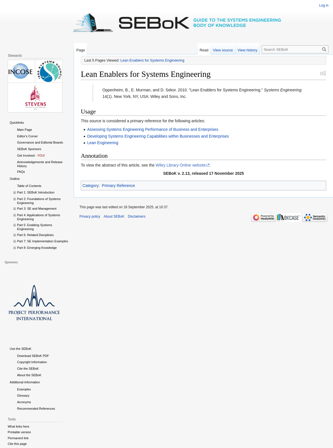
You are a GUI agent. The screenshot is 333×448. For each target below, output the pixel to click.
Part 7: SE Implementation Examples (42, 241)
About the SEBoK (29, 375)
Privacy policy (89, 216)
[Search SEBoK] (295, 49)
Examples (24, 389)
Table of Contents (29, 186)
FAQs (21, 171)
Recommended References (36, 408)
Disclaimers (137, 216)
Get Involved (26, 155)
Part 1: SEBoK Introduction (35, 192)
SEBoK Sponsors (29, 149)
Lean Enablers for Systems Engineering (152, 60)
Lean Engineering (102, 142)
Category (91, 185)
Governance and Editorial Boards (40, 142)
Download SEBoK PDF (33, 355)
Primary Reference (118, 185)
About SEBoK (114, 216)
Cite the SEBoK (28, 368)
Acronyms (24, 402)
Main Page (24, 129)
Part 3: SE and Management (36, 208)
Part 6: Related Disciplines (35, 235)
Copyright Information (32, 362)
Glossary (23, 395)
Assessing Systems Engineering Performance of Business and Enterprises (152, 129)
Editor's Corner (27, 136)
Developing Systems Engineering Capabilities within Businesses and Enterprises (158, 136)
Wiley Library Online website (181, 165)
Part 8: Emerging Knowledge (37, 247)
